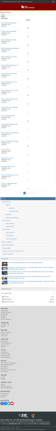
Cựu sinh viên (4, 335)
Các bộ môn (4, 317)
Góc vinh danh (3, 395)
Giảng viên (8, 214)
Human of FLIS (4, 334)
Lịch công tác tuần (5, 355)
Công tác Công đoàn (8, 254)
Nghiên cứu (5, 323)
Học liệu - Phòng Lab (6, 319)
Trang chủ (2, 427)
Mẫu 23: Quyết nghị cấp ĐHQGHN (10, 48)
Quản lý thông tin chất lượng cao (9, 363)
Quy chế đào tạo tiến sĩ (7, 158)
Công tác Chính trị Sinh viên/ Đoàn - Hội (13, 251)
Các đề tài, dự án (5, 325)
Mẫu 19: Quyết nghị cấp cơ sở (9, 82)
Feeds (13, 427)
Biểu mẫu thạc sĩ (10, 223)
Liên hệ (17, 427)
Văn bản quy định (13, 211)
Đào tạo (3, 198)
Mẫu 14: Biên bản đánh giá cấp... (9, 124)
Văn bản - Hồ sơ (5, 344)
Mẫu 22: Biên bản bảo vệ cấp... (9, 56)
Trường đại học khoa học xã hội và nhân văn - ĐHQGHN (17, 1)
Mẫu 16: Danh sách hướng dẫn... (9, 107)
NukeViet (30, 429)
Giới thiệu (4, 308)
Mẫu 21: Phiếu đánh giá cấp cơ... (10, 65)
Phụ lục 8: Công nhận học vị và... (10, 175)
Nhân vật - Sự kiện (5, 354)
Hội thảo (3, 326)
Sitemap (8, 427)
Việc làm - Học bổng (6, 332)
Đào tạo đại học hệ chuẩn (7, 364)
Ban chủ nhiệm (4, 314)
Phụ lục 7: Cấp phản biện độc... (9, 183)
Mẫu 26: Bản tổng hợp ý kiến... (9, 23)
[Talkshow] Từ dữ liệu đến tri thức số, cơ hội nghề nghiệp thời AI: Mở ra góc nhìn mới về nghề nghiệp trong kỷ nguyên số (31, 268)
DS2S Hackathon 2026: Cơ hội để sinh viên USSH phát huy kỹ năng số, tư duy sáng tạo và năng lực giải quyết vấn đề (31, 272)
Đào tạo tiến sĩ (6, 229)
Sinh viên (8, 205)
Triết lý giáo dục (4, 310)
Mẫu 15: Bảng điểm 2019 (7, 115)
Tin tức (3, 350)
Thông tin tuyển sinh (6, 357)
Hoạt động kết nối (4, 393)
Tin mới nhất (4, 258)
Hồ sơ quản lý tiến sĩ (11, 239)
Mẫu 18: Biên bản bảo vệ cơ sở (9, 90)
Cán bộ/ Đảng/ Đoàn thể (7, 245)
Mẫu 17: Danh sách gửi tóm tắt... (9, 99)
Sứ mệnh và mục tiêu (6, 312)
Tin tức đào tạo (4, 371)
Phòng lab (3, 379)
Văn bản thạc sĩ (10, 226)
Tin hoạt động (4, 352)
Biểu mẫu (11, 208)
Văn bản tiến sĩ (10, 235)
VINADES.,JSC (41, 429)
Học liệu (4, 375)
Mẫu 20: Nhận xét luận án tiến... (9, 73)
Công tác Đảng (6, 248)
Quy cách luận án (5, 149)
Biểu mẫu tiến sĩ (10, 232)
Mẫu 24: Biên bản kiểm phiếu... (9, 40)
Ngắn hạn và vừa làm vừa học (8, 369)
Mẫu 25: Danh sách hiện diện (9, 31)
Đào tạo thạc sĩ (6, 220)
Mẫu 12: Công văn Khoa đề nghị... (10, 141)
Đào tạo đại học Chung (12, 217)
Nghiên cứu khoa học (6, 242)
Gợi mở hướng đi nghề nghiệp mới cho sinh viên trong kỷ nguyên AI (25, 262)
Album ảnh (3, 397)
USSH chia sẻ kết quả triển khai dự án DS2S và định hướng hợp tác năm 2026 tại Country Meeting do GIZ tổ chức (29, 277)
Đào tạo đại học (7, 201)
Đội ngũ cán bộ (4, 341)
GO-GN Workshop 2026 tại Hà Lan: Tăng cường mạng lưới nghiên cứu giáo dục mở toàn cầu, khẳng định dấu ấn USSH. (31, 282)
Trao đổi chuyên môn (6, 343)
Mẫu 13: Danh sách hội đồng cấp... (10, 132)
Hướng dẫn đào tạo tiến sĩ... (8, 166)
